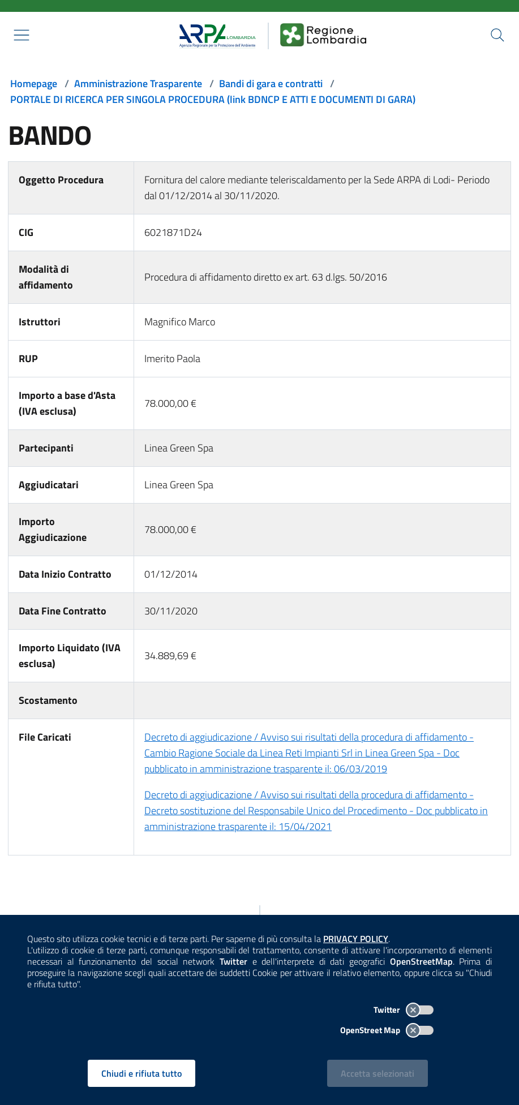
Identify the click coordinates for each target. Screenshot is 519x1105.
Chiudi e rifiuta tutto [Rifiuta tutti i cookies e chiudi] (141, 1073)
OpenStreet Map (387, 1030)
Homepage (33, 83)
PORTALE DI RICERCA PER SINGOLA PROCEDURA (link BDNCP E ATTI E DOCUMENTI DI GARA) (212, 99)
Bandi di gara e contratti (271, 83)
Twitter (404, 1009)
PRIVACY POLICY (355, 938)
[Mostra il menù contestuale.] (21, 35)
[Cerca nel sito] (497, 35)
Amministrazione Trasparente (138, 83)
